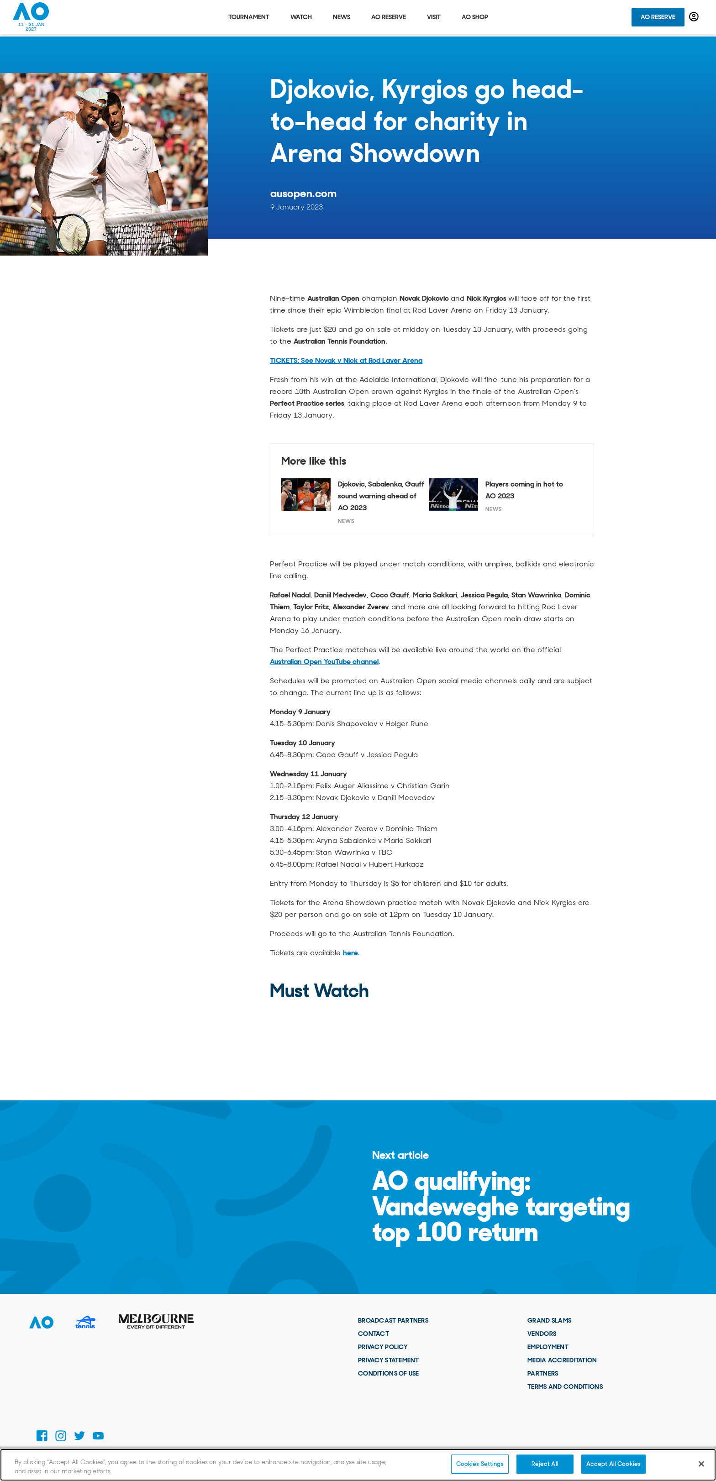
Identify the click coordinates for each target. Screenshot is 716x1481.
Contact (373, 1333)
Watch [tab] (301, 18)
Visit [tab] (434, 18)
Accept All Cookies (613, 1464)
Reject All (545, 1464)
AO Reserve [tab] (388, 18)
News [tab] (341, 18)
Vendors (541, 1333)
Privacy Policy (383, 1347)
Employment (548, 1347)
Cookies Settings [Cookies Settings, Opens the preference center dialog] (480, 1464)
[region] (358, 1465)
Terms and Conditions (565, 1386)
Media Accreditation (562, 1360)
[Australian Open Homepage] (31, 18)
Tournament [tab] (248, 18)
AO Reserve (658, 18)
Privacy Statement (388, 1360)
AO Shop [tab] (475, 18)
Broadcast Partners (393, 1320)
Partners (542, 1373)
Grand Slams (549, 1320)
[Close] (701, 1464)
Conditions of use (388, 1373)
